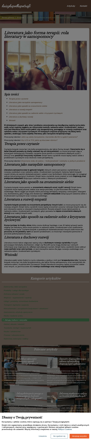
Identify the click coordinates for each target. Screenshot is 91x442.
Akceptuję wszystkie (79, 436)
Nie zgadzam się (59, 436)
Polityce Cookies (65, 429)
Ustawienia (43, 436)
